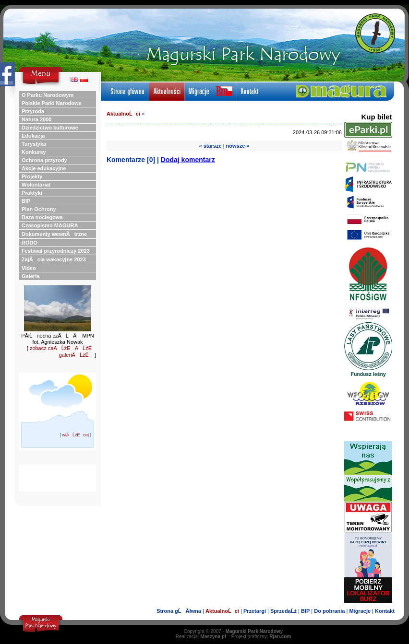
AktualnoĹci (123, 114)
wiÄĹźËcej (75, 435)
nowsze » (238, 146)
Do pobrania (329, 611)
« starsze (210, 146)
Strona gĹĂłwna (178, 611)
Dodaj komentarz (188, 160)
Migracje (360, 611)
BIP (305, 611)
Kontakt (385, 611)
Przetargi (254, 611)
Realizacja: (201, 636)
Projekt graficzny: (261, 636)
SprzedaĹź (283, 611)
